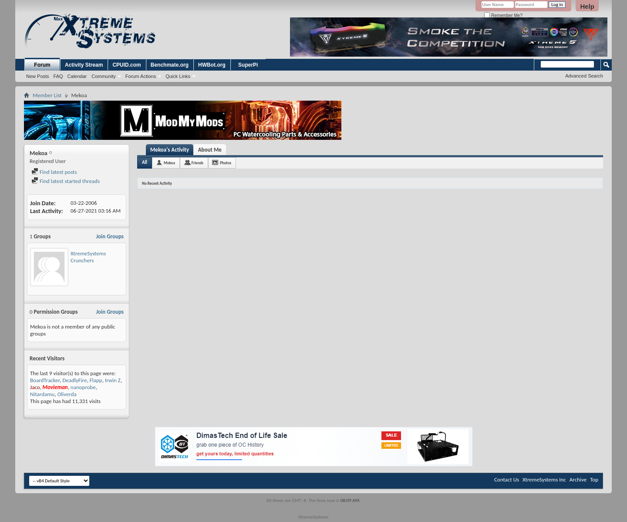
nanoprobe (83, 387)
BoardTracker (45, 380)
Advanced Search (584, 75)
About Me (210, 149)
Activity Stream (84, 65)
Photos (225, 162)
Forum (42, 65)
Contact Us (506, 479)
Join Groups (110, 236)
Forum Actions (140, 76)
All (144, 162)
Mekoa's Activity (169, 149)
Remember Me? (503, 15)
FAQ (58, 76)
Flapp (96, 380)
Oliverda (67, 394)
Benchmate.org (170, 65)
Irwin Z (113, 380)
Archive (578, 479)
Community (103, 76)
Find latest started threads (65, 181)
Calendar (77, 76)
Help (587, 6)
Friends (197, 162)
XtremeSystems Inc (544, 479)
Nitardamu (42, 394)
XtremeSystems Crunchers (88, 257)
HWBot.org (212, 65)
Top (594, 479)
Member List (47, 95)
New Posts (37, 76)
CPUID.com (126, 65)
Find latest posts (54, 172)
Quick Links (177, 76)
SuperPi (248, 65)
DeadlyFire (74, 380)
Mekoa (169, 162)
